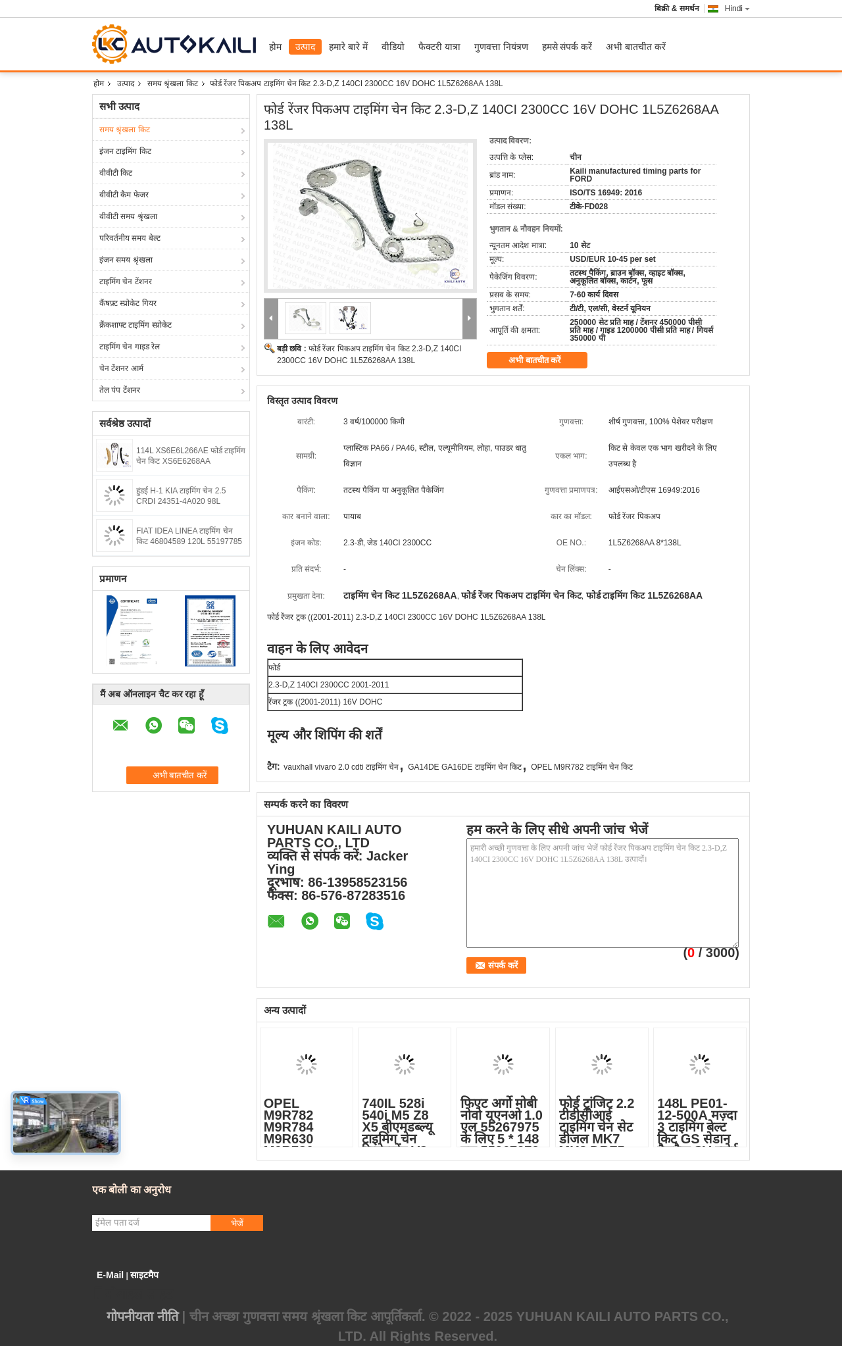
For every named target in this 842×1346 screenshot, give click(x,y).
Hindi (737, 8)
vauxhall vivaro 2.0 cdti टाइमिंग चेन (341, 767)
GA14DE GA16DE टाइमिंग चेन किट (465, 767)
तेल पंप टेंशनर (119, 390)
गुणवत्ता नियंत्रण (501, 46)
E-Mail (110, 1275)
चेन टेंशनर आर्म (121, 368)
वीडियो (393, 46)
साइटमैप (144, 1275)
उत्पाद (305, 46)
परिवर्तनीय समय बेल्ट (130, 238)
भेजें (237, 1223)
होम (275, 46)
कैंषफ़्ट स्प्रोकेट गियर (128, 303)
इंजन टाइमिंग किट (125, 151)
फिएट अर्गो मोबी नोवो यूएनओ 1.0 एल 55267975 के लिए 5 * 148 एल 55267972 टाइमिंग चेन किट (501, 1132)
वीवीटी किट (115, 173)
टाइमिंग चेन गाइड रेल (129, 346)
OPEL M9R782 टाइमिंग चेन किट (582, 767)
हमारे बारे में (348, 46)
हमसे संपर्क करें (567, 46)
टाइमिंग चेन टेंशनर (125, 281)
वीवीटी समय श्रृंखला (128, 216)
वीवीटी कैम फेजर (124, 194)
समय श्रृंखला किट (172, 83)
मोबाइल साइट (132, 1294)
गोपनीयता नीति (142, 1316)
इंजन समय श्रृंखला (126, 259)
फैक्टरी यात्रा (439, 46)
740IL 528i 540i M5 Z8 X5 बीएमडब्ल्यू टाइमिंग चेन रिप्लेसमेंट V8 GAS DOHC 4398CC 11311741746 (402, 1144)
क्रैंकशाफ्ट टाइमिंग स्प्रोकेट (135, 325)
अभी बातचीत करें (636, 46)
